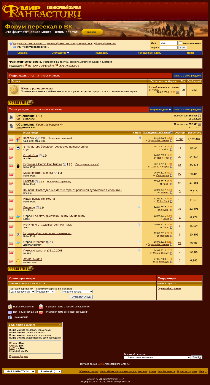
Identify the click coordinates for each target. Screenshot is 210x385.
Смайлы (13, 345)
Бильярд (29, 207)
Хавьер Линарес (160, 166)
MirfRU (27, 253)
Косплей (29, 138)
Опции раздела (159, 109)
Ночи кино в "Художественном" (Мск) (48, 224)
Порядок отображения (48, 288)
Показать (67, 288)
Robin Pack (163, 157)
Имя (153, 43)
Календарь (101, 52)
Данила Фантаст (32, 244)
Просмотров (194, 132)
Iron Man (28, 210)
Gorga (166, 227)
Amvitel (27, 158)
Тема (26, 132)
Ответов (180, 132)
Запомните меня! (190, 43)
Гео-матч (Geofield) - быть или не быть (59, 216)
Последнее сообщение (156, 132)
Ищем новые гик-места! (39, 198)
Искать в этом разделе (187, 75)
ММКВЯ (28, 181)
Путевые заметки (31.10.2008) (43, 250)
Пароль (155, 47)
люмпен (165, 209)
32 (179, 156)
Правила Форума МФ (50, 124)
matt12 (155, 89)
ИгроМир (39, 241)
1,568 (179, 139)
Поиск (190, 52)
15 (179, 200)
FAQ (39, 116)
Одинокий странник (34, 141)
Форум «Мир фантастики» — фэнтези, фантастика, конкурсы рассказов (52, 43)
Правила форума (18, 356)
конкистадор (30, 262)
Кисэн (166, 184)
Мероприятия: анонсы (38, 172)
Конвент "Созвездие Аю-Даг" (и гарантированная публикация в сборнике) (72, 190)
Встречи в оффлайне (41, 65)
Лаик (19, 127)
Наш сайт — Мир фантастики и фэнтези (123, 371)
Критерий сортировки (21, 288)
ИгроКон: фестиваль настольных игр (47, 233)
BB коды (14, 343)
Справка (22, 52)
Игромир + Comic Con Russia (42, 164)
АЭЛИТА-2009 (32, 259)
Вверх (203, 371)
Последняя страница (59, 138)
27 (179, 174)
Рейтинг (136, 132)
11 (179, 148)
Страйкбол (30, 155)
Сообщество (60, 52)
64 (179, 182)
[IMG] (12, 348)
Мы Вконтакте (166, 371)
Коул (26, 149)
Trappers (164, 235)
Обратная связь (88, 371)
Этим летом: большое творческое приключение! (55, 146)
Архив (152, 371)
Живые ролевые (69, 65)
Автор (34, 132)
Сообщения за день (149, 52)
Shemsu (27, 193)
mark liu (165, 149)
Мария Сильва (161, 253)
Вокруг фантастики (105, 43)
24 (179, 243)
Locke (26, 219)
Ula (18, 119)
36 (179, 208)
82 (179, 165)
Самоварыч (162, 175)
